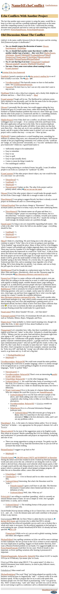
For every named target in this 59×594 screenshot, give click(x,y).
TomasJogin (35, 62)
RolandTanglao (21, 59)
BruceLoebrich (44, 57)
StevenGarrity (11, 187)
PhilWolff (32, 64)
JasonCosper (6, 224)
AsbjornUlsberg (12, 381)
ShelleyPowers (49, 53)
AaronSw (23, 64)
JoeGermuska (7, 519)
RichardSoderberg (8, 574)
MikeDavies (15, 408)
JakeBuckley (11, 477)
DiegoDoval (10, 180)
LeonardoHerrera (37, 55)
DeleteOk (31, 556)
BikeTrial (24, 93)
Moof (48, 55)
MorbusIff (26, 55)
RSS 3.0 (11, 529)
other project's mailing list (38, 76)
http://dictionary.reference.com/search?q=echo (18, 297)
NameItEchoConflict (27, 5)
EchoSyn (33, 392)
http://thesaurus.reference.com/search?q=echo (30, 274)
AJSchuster (10, 55)
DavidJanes (6, 423)
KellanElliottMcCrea (16, 355)
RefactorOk (20, 362)
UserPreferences (51, 5)
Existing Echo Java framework (13, 72)
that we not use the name (32, 189)
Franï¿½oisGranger (13, 390)
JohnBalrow (6, 570)
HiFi (17, 324)
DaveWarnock (11, 48)
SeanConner (21, 57)
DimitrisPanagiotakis (9, 556)
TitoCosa (5, 562)
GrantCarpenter (12, 68)
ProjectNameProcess (18, 30)
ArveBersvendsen (12, 82)
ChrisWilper (21, 48)
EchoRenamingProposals (23, 85)
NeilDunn (5, 93)
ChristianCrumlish (8, 316)
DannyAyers (6, 322)
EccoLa (4, 427)
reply (25, 78)
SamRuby (5, 76)
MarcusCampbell (12, 64)
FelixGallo (5, 496)
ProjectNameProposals (35, 30)
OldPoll (4, 40)
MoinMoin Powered (49, 590)
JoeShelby (10, 59)
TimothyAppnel (7, 458)
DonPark (40, 64)
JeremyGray (10, 57)
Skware (46, 46)
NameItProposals (46, 392)
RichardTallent (33, 59)
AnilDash (45, 62)
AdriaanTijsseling (8, 205)
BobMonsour (6, 270)
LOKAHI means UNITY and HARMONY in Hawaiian (35, 458)
